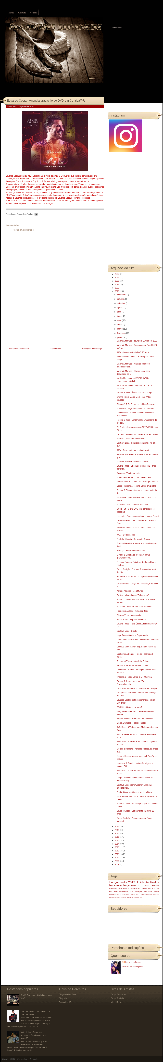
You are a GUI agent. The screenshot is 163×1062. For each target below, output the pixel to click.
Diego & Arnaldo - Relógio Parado (131, 723)
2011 (117, 854)
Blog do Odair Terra (67, 994)
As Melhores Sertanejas (28, 1059)
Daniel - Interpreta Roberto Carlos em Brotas (136, 486)
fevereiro (121, 333)
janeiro (120, 337)
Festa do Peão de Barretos (149, 894)
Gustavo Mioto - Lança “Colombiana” (133, 595)
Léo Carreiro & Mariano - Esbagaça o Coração (137, 688)
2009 (117, 861)
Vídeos (33, 12)
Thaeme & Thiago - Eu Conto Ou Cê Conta (135, 408)
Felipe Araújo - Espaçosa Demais (131, 619)
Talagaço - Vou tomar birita (128, 473)
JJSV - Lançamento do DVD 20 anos (133, 352)
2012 (117, 851)
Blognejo (63, 998)
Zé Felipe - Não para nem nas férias (132, 505)
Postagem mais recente (18, 349)
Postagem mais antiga (92, 349)
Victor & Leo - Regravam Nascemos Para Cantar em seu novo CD (34, 1035)
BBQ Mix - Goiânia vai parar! (129, 707)
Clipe (131, 891)
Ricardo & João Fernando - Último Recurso (135, 404)
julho (119, 312)
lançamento (115, 885)
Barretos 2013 (115, 888)
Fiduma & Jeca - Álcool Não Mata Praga (134, 393)
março (120, 329)
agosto (120, 307)
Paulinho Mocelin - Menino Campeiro (133, 462)
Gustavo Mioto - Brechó (127, 631)
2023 (117, 281)
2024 (117, 277)
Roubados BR (65, 1002)
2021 (117, 288)
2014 (117, 844)
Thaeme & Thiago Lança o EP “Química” (134, 677)
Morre (150, 888)
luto (141, 897)
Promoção (122, 897)
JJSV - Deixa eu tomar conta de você (133, 450)
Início (11, 12)
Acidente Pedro (148, 882)
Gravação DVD (140, 891)
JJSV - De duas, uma (126, 535)
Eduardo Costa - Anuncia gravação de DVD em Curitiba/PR (46, 100)
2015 (117, 840)
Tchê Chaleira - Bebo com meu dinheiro (134, 477)
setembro (121, 303)
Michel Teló (116, 1002)
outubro (120, 299)
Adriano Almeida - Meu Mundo (130, 591)
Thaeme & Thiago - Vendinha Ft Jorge (133, 661)
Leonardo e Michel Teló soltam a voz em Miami (137, 434)
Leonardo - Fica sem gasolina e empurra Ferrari (138, 516)
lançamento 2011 (133, 885)
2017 (117, 833)
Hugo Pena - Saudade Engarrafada (132, 635)
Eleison (126, 888)
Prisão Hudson (152, 885)
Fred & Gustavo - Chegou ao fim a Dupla (134, 792)
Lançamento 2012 (122, 882)
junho (120, 316)
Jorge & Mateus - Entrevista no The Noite (135, 719)
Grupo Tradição (118, 998)
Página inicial (55, 349)
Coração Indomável (138, 888)
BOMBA (112, 894)
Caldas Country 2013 (131, 894)
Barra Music (119, 894)
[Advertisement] (30, 323)
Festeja (111, 897)
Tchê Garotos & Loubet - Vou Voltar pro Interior (137, 482)
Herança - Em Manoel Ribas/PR (131, 550)
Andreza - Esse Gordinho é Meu (131, 439)
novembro (121, 295)
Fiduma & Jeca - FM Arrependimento (133, 665)
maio (119, 320)
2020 (117, 291)
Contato (22, 12)
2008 (117, 864)
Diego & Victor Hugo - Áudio (129, 615)
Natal (117, 897)
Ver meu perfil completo (132, 966)
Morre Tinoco (153, 891)
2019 (117, 827)
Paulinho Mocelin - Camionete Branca (133, 539)
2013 (117, 847)
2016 (117, 837)
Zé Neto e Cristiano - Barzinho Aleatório (134, 607)
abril (119, 324)
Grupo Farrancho (118, 994)
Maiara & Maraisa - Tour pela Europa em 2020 (137, 341)
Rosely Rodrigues (133, 897)
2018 (117, 830)
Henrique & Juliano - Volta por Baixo (132, 611)
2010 (117, 858)
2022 (117, 284)
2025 (117, 274)
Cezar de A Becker (133, 962)
